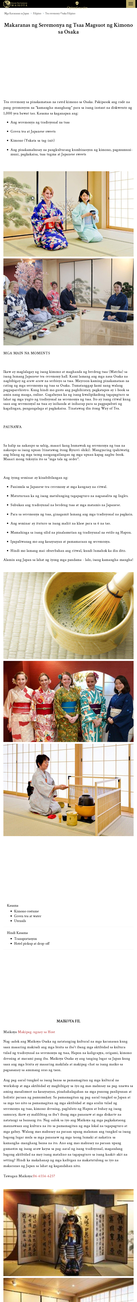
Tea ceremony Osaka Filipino (60, 13)
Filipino (37, 13)
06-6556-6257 (44, 1176)
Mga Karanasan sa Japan (16, 13)
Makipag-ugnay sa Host (36, 1031)
